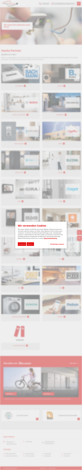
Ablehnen (30, 244)
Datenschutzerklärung (50, 238)
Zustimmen (22, 244)
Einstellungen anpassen (57, 244)
